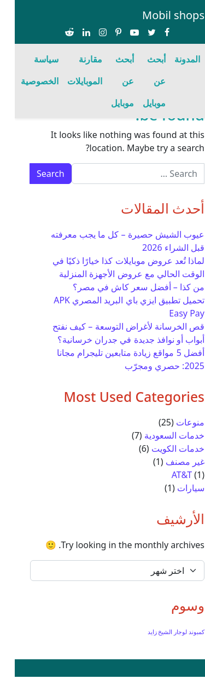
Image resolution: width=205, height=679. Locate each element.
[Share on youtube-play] (119, 32)
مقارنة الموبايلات (69, 70)
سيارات (176, 488)
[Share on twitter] (137, 32)
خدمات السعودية (160, 435)
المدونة (172, 59)
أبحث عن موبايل (139, 81)
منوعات (175, 422)
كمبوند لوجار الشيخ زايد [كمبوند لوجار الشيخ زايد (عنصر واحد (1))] (161, 632)
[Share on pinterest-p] (104, 32)
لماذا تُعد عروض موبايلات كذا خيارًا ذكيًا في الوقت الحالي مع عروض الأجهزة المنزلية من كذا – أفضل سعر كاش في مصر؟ (114, 274)
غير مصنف (170, 462)
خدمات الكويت (163, 448)
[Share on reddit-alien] (54, 32)
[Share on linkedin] (71, 32)
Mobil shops (158, 15)
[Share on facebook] (152, 32)
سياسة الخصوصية (25, 70)
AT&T (167, 475)
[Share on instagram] (88, 32)
